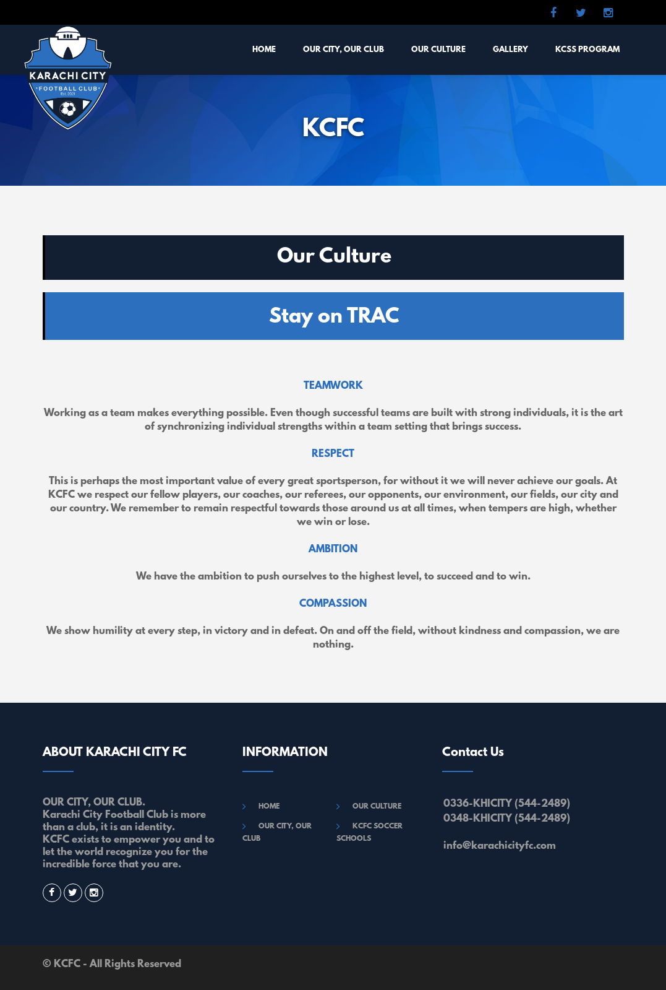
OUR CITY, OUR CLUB (343, 49)
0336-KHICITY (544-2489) (506, 804)
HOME (264, 49)
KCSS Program (587, 49)
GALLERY (510, 49)
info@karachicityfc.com (499, 846)
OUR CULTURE (438, 49)
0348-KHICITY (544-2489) (506, 819)
